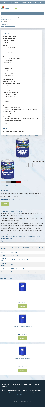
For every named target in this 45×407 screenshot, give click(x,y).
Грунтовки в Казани (15, 135)
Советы (30, 384)
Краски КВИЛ (7, 91)
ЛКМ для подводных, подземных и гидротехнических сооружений (21, 118)
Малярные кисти (8, 100)
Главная (2, 135)
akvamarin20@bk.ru (6, 19)
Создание (16, 399)
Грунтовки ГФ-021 (9, 64)
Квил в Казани (15, 199)
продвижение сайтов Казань (26, 399)
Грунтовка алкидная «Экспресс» (22, 326)
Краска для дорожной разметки (15, 390)
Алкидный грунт (8, 62)
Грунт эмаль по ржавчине (25, 389)
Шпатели (6, 101)
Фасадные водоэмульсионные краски (13, 85)
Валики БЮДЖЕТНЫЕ (9, 96)
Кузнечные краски (9, 38)
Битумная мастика (9, 81)
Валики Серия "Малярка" (10, 94)
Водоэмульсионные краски (11, 83)
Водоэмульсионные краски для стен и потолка (16, 86)
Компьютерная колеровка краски (13, 131)
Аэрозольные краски (9, 36)
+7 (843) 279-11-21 (6, 23)
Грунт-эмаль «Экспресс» (22, 358)
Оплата (17, 384)
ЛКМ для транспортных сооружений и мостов (16, 123)
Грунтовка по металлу (6, 389)
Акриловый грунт (8, 60)
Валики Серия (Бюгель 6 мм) (11, 98)
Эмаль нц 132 (4, 390)
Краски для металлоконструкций (12, 120)
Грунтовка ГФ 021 (15, 389)
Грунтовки (6, 57)
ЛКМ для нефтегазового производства (14, 122)
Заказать (5, 203)
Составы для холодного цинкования (14, 44)
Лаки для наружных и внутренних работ (16, 70)
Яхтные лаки (7, 71)
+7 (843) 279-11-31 (6, 24)
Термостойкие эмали (9, 47)
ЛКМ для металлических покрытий (13, 107)
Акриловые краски (9, 40)
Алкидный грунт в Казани (26, 135)
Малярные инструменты (11, 93)
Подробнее (22, 306)
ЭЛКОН (39, 2)
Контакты (4, 386)
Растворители (7, 68)
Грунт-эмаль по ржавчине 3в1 (12, 58)
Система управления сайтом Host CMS (22, 403)
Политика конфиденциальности (22, 401)
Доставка (24, 384)
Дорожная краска (8, 79)
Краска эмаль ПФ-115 (9, 51)
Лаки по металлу (8, 73)
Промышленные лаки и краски (13, 106)
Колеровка (11, 384)
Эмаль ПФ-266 (8, 49)
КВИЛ (36, 2)
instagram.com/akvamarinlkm (8, 26)
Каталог (7, 135)
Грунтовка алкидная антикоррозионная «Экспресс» (22, 294)
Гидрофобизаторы (9, 42)
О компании (37, 384)
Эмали (5, 45)
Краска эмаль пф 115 (36, 389)
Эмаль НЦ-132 (8, 52)
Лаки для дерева (8, 75)
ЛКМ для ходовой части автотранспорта (15, 113)
